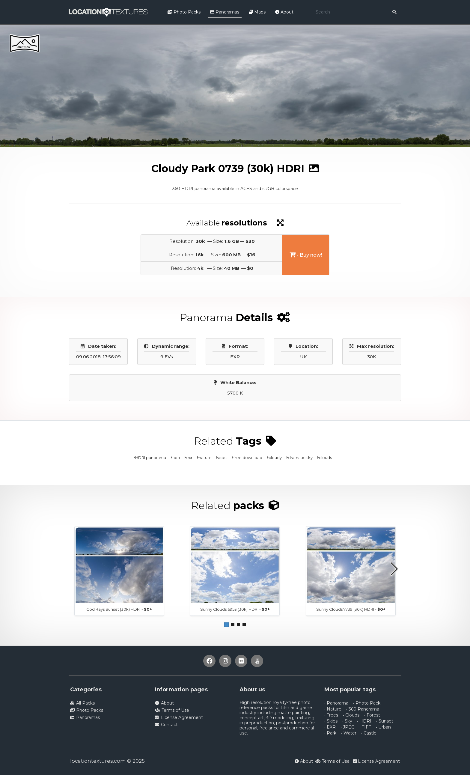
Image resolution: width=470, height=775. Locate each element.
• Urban (383, 727)
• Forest (372, 715)
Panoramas (224, 12)
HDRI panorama (150, 457)
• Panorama (336, 703)
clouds (325, 457)
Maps (257, 12)
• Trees (331, 715)
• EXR (330, 727)
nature (205, 457)
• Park (330, 733)
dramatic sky (300, 457)
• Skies (331, 721)
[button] (226, 624)
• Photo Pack (366, 703)
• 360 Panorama (362, 709)
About (284, 12)
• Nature (332, 709)
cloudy (275, 457)
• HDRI (364, 721)
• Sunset (384, 721)
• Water (348, 733)
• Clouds (351, 715)
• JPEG (348, 727)
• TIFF (365, 727)
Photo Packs (184, 12)
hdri (176, 457)
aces (222, 457)
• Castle (368, 733)
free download (248, 457)
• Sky (347, 721)
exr (189, 457)
